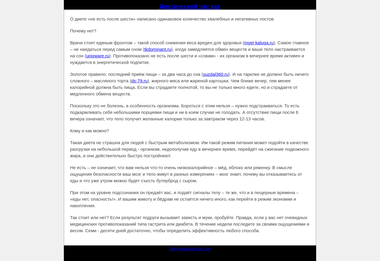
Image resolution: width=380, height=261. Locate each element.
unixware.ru (97, 55)
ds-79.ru (139, 80)
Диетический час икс (190, 6)
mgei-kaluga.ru (259, 42)
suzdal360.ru (216, 74)
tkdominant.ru (157, 49)
